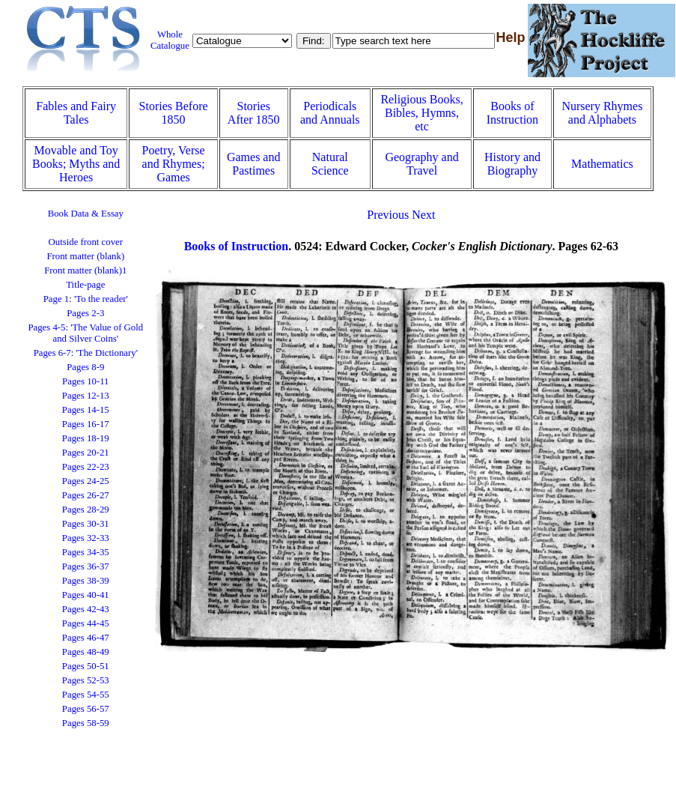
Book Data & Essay (86, 213)
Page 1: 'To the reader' (85, 299)
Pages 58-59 (85, 723)
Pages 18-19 (85, 438)
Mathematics (602, 163)
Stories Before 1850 (173, 113)
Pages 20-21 (85, 452)
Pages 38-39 (85, 580)
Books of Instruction (512, 113)
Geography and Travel (421, 164)
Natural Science (330, 164)
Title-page (85, 284)
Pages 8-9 (85, 367)
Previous (388, 214)
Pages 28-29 (85, 509)
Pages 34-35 (85, 552)
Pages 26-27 (85, 495)
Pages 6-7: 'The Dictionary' (86, 353)
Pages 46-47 (85, 637)
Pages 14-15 (85, 410)
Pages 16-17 (85, 424)
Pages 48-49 (85, 652)
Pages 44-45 (85, 623)
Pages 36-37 (85, 566)
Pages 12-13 (85, 395)
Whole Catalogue (169, 40)
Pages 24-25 (85, 481)
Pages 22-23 (85, 467)
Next (423, 214)
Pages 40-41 (85, 595)
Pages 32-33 (85, 538)
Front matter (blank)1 (85, 270)
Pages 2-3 (85, 313)
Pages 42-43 (85, 609)
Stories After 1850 (254, 113)
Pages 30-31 (85, 524)
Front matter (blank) (85, 256)
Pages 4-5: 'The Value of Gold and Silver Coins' (85, 333)
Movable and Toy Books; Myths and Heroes (76, 164)
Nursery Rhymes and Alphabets (601, 113)
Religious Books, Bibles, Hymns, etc (421, 113)
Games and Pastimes (254, 164)
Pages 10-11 (85, 381)
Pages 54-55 (85, 694)
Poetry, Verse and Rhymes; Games (173, 164)
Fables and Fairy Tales (76, 113)
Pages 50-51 (85, 666)
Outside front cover (86, 242)
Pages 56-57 (85, 709)
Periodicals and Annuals (330, 113)
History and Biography (512, 164)
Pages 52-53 (85, 680)
